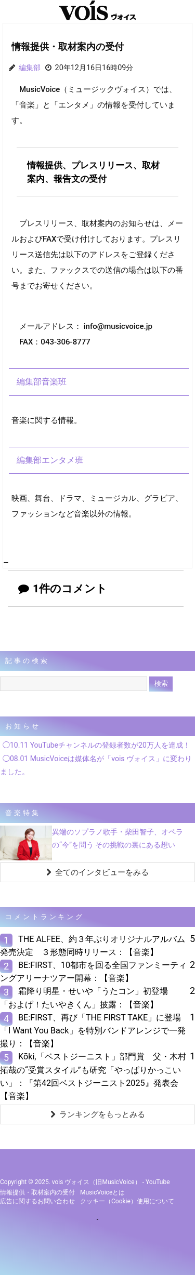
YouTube (158, 1182)
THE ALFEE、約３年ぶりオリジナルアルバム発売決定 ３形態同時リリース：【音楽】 (92, 945)
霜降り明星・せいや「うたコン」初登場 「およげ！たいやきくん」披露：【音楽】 (88, 997)
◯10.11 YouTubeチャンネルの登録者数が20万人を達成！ (96, 745)
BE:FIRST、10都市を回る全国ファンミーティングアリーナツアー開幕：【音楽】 (93, 971)
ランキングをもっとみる (97, 1114)
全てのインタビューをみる (97, 872)
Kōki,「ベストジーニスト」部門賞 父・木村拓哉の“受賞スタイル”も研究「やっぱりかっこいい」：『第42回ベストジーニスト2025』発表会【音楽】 (93, 1076)
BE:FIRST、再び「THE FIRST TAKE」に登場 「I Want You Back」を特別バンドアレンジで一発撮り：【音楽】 (94, 1030)
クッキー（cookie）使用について (127, 1201)
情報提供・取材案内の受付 (37, 1192)
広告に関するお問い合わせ (37, 1201)
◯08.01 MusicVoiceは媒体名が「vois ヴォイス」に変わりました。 (96, 765)
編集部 (30, 67)
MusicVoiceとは (102, 1192)
